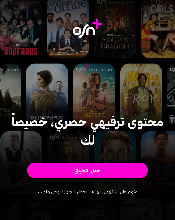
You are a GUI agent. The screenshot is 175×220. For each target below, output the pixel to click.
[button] (87, 170)
